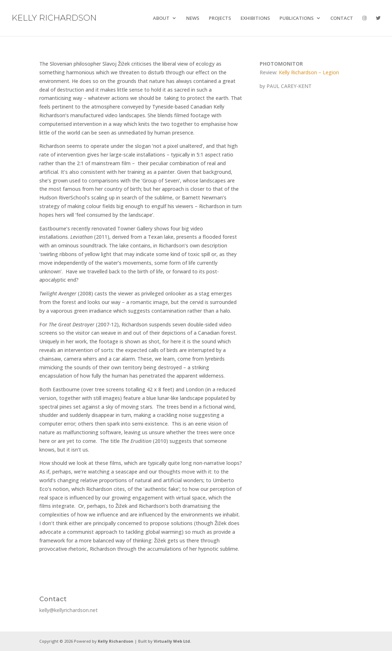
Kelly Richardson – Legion (309, 72)
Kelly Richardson (115, 641)
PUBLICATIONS (296, 18)
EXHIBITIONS (255, 18)
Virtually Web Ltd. (172, 641)
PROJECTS (220, 18)
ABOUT (161, 18)
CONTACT (341, 18)
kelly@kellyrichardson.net (68, 610)
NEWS (192, 18)
